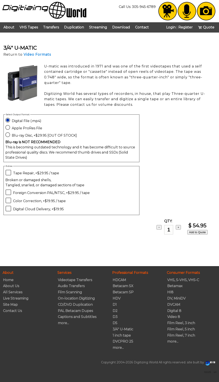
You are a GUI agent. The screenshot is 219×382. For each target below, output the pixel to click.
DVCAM (173, 305)
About (8, 27)
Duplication (74, 27)
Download (121, 27)
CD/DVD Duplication (75, 305)
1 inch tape (122, 335)
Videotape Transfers (75, 280)
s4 (215, 372)
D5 (115, 323)
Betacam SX (123, 286)
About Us (11, 286)
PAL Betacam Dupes (75, 311)
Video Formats (37, 54)
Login (171, 27)
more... (63, 323)
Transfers (51, 27)
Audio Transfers (71, 286)
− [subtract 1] (159, 227)
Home (8, 280)
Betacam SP (123, 292)
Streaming (98, 27)
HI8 (170, 292)
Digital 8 (174, 311)
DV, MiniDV (176, 298)
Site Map (10, 305)
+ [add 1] (178, 227)
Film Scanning (70, 292)
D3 (115, 317)
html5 (207, 372)
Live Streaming (15, 298)
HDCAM (119, 280)
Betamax (175, 286)
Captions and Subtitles (77, 317)
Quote (206, 27)
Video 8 (173, 317)
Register (185, 27)
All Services (12, 292)
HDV (117, 298)
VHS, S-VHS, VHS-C (183, 280)
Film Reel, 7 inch (181, 335)
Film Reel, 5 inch (181, 329)
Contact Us (12, 311)
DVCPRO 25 (123, 341)
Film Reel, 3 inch (181, 323)
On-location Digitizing (76, 298)
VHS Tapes (28, 27)
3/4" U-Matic (123, 329)
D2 (115, 311)
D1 (115, 305)
